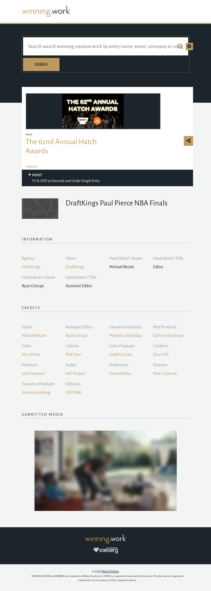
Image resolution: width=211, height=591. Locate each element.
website (31, 166)
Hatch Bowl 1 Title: (168, 258)
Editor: (27, 327)
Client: (71, 258)
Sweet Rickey (120, 373)
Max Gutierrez (165, 373)
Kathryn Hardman (168, 335)
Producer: (30, 365)
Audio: (71, 365)
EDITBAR (73, 392)
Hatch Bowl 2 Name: (39, 277)
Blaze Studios (110, 571)
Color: (27, 346)
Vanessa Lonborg (36, 392)
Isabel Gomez (120, 354)
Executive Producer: (126, 327)
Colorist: (73, 346)
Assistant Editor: (79, 327)
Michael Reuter (34, 335)
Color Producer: (122, 346)
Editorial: (73, 384)
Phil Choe (73, 354)
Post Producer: (165, 327)
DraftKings (31, 267)
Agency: (28, 258)
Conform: (161, 346)
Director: (160, 365)
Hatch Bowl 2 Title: (81, 277)
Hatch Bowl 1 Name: (126, 258)
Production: (119, 365)
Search (41, 64)
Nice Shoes (31, 354)
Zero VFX (161, 354)
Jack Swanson (33, 373)
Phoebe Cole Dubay (125, 335)
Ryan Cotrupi (76, 335)
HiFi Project (75, 373)
